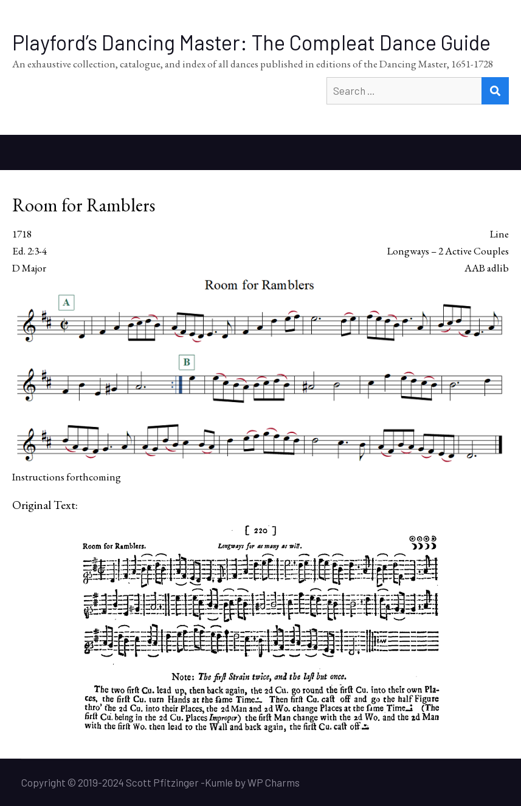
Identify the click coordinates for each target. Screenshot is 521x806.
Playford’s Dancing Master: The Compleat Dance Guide (251, 42)
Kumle (219, 782)
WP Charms (273, 782)
